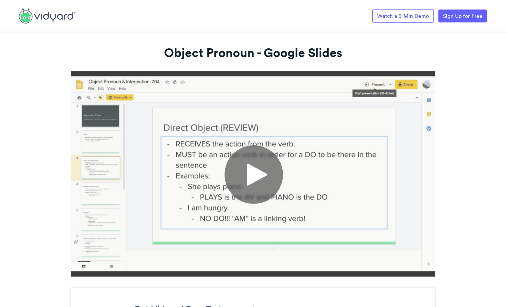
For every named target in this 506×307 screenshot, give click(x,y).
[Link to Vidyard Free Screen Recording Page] (47, 15)
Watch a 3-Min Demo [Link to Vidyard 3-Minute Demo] (403, 16)
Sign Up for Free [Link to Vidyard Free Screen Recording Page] (462, 16)
